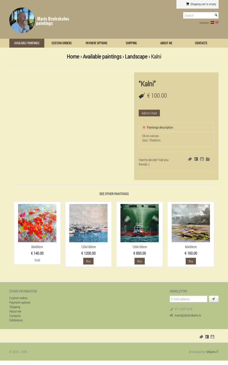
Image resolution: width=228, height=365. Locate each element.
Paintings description (157, 127)
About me (166, 43)
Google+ (208, 159)
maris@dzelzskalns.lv (188, 315)
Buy (88, 261)
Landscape (136, 56)
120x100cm (88, 246)
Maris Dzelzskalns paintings (52, 21)
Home (73, 56)
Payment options (96, 43)
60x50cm (37, 246)
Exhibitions (16, 320)
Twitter (189, 159)
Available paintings (26, 43)
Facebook (196, 159)
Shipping (131, 43)
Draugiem (202, 159)
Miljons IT (213, 351)
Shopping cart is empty (201, 4)
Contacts (201, 43)
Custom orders (62, 43)
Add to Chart (149, 113)
